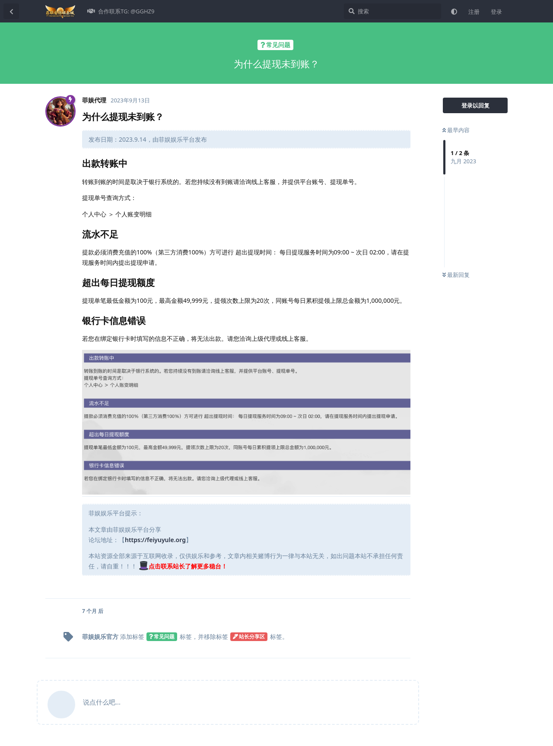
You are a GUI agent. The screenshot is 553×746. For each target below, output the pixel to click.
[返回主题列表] (11, 11)
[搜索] (392, 11)
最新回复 (456, 275)
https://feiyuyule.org (155, 540)
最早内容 (456, 130)
